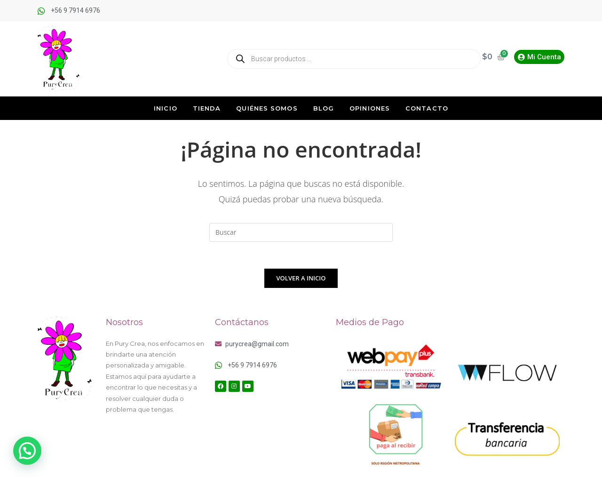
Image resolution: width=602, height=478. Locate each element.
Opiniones (369, 108)
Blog (323, 108)
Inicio (165, 108)
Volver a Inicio (301, 279)
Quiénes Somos (266, 108)
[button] (27, 451)
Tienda (207, 108)
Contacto (426, 108)
